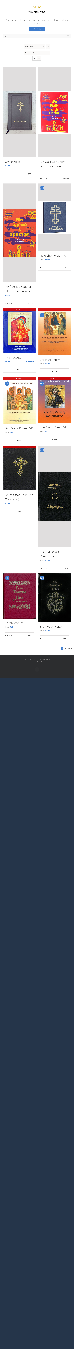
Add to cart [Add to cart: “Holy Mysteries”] (10, 635)
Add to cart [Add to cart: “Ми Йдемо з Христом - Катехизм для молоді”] (10, 303)
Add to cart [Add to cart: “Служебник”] (10, 174)
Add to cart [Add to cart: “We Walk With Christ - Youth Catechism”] (44, 178)
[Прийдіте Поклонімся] (54, 217)
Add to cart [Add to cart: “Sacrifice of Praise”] (44, 639)
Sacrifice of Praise (51, 626)
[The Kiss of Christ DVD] (54, 400)
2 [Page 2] (65, 648)
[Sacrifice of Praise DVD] (19, 400)
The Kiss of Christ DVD (53, 427)
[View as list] (39, 58)
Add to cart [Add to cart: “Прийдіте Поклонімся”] (44, 268)
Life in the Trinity (50, 359)
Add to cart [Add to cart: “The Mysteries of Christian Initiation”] (44, 568)
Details (32, 174)
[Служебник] (19, 112)
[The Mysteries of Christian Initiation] (54, 496)
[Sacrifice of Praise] (54, 597)
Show (30, 53)
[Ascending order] (48, 46)
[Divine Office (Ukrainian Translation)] (19, 468)
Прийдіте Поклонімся (53, 255)
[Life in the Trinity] (54, 331)
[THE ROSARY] (19, 330)
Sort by (29, 46)
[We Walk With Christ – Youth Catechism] (54, 112)
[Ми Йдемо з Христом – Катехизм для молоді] (19, 233)
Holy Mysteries (14, 623)
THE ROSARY (13, 357)
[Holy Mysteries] (19, 596)
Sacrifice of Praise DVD (19, 428)
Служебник (12, 161)
